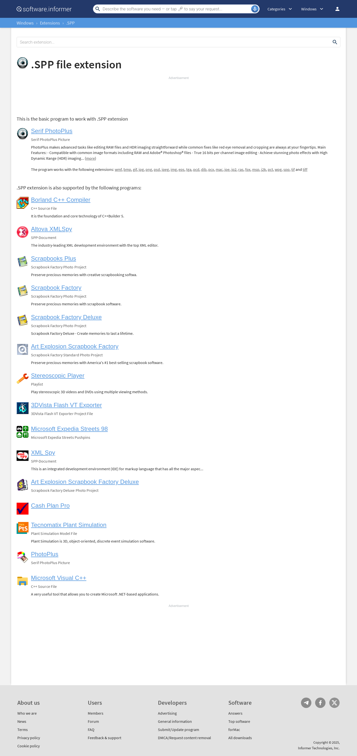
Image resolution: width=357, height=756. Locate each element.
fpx (247, 169)
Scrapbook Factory (56, 287)
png (149, 169)
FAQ (91, 729)
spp (286, 169)
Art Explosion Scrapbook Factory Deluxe (85, 481)
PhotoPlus (44, 554)
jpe (227, 169)
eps (181, 169)
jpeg (165, 169)
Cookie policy (28, 745)
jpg (141, 169)
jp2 (234, 169)
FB (320, 703)
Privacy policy (28, 737)
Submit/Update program (178, 729)
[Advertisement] (178, 95)
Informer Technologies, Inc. (319, 748)
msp (255, 169)
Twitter (334, 703)
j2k (263, 169)
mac (219, 169)
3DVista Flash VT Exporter (66, 405)
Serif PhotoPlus (51, 131)
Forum (93, 721)
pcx (211, 169)
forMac (234, 729)
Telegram (306, 703)
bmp (127, 169)
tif (293, 169)
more (90, 158)
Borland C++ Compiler (60, 199)
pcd (196, 169)
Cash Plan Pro (50, 505)
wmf (118, 169)
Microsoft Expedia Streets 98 (69, 428)
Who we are (27, 713)
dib (204, 169)
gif (135, 169)
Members (95, 713)
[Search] (176, 8)
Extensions (50, 23)
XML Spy (43, 452)
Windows (25, 23)
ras (240, 169)
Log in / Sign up (335, 9)
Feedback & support (104, 737)
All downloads (240, 737)
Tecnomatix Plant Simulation (69, 524)
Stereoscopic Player (58, 375)
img (174, 169)
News (21, 721)
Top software (239, 721)
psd (157, 169)
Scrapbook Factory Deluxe (66, 317)
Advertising (167, 713)
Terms (22, 729)
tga (188, 169)
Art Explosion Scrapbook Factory (75, 346)
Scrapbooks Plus (53, 258)
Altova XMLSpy (51, 229)
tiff (305, 169)
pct (270, 169)
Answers (235, 713)
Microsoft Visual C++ (58, 577)
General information (175, 721)
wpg (278, 169)
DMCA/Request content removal (184, 737)
